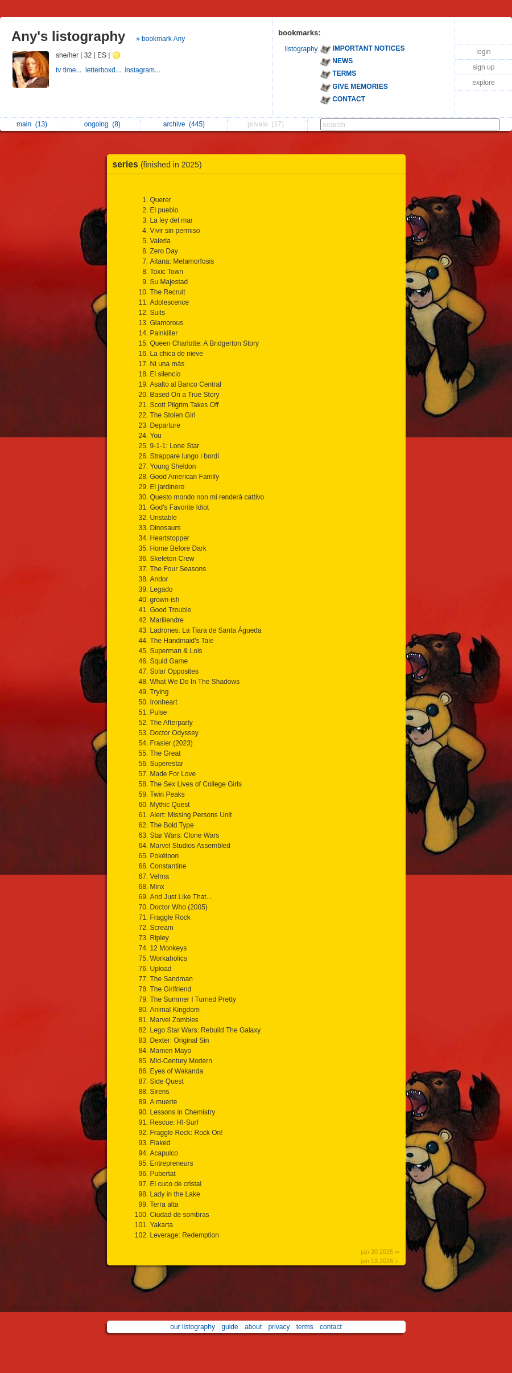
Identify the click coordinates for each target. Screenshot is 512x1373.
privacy (279, 1327)
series (160, 164)
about (253, 1327)
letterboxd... (105, 70)
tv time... (70, 70)
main (31, 124)
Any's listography (68, 36)
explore (483, 83)
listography (301, 49)
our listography (192, 1327)
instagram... (143, 70)
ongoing (102, 124)
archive (184, 124)
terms (304, 1327)
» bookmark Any (160, 39)
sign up (484, 67)
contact (331, 1327)
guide (229, 1327)
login (483, 52)
